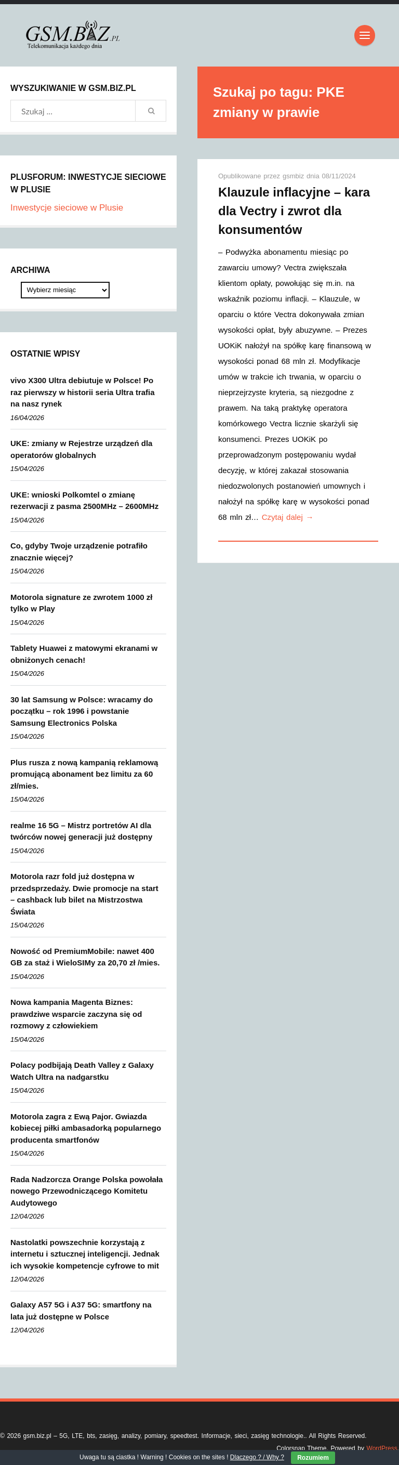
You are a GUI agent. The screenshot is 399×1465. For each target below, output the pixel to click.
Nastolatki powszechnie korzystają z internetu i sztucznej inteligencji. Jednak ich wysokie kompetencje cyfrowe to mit (84, 1254)
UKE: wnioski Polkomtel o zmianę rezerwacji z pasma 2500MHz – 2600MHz (84, 500)
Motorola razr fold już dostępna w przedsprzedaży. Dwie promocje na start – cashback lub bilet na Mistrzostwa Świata (84, 894)
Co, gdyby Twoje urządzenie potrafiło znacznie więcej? (79, 551)
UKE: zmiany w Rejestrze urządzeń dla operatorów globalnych (81, 449)
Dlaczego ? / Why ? (257, 1457)
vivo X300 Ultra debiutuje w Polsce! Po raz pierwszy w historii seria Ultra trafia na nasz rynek (82, 392)
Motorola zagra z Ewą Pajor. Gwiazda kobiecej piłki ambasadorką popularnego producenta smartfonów (85, 1128)
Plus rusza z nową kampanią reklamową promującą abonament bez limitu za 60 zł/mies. (84, 774)
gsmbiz (295, 176)
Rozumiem (313, 1457)
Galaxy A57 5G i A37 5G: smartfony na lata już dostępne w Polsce (81, 1310)
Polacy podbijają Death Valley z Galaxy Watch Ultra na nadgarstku (82, 1071)
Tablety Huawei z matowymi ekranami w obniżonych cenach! (83, 654)
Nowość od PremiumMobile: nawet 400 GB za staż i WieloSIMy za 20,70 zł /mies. (84, 957)
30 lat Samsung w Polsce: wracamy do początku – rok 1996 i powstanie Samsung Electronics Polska (81, 711)
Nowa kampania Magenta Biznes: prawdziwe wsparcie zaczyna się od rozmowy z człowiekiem (76, 1014)
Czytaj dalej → (288, 517)
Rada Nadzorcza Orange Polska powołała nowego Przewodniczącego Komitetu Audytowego (86, 1191)
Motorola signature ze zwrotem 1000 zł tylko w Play (81, 603)
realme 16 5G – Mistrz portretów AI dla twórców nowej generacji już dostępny (81, 831)
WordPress (382, 1448)
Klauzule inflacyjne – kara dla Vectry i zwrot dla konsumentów (294, 211)
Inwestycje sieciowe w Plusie (66, 208)
